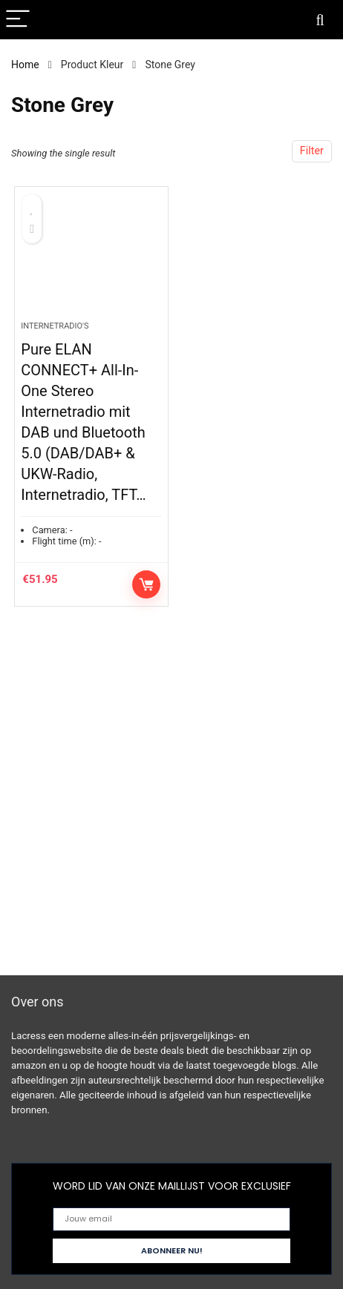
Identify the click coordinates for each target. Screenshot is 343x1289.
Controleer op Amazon (146, 584)
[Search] (320, 19)
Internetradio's (54, 326)
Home (25, 64)
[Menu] (18, 19)
